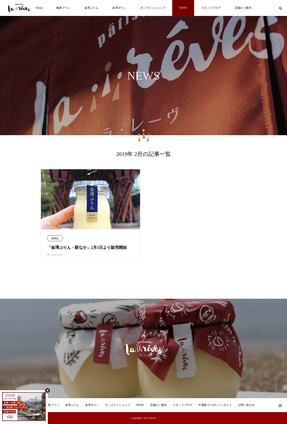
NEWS (183, 7)
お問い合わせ (246, 405)
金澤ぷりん (91, 7)
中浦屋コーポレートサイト (215, 405)
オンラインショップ (152, 7)
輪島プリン (63, 7)
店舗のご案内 (243, 7)
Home (39, 7)
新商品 (55, 238)
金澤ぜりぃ (119, 7)
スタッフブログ (211, 7)
